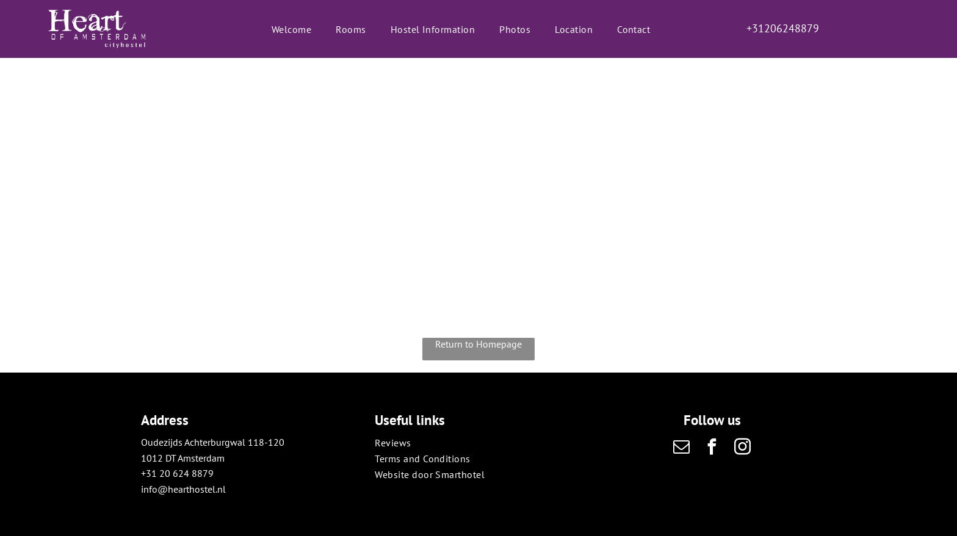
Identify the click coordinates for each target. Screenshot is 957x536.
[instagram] (743, 448)
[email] (682, 448)
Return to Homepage (478, 344)
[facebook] (712, 448)
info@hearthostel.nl (183, 489)
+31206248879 (782, 28)
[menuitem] (291, 29)
